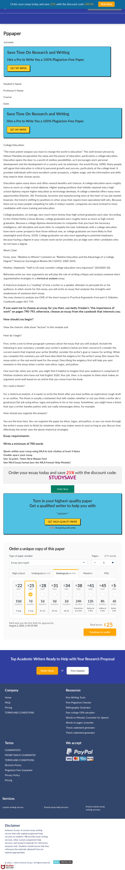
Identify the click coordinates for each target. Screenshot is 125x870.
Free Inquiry (78, 670)
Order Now (47, 670)
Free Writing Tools (75, 697)
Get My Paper (19, 68)
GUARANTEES (13, 750)
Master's (85, 572)
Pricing (8, 707)
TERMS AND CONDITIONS (20, 712)
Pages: (95, 555)
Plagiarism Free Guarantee (18, 770)
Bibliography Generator (78, 707)
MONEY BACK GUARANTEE (20, 755)
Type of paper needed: (21, 555)
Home (8, 697)
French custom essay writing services (95, 808)
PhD (103, 572)
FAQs (8, 702)
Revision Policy (13, 765)
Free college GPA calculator (80, 712)
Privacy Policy (12, 775)
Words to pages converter (80, 722)
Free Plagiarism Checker (78, 702)
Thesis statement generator (80, 727)
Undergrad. (39, 572)
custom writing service (12, 807)
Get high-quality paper (62, 521)
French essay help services (56, 807)
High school (17, 572)
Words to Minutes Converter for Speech (87, 717)
